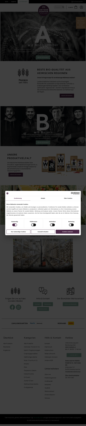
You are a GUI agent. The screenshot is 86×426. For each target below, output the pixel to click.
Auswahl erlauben (43, 231)
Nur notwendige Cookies (18, 231)
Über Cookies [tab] (68, 198)
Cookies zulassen (67, 231)
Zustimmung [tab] (18, 198)
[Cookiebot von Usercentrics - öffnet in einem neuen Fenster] (72, 193)
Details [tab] (43, 198)
